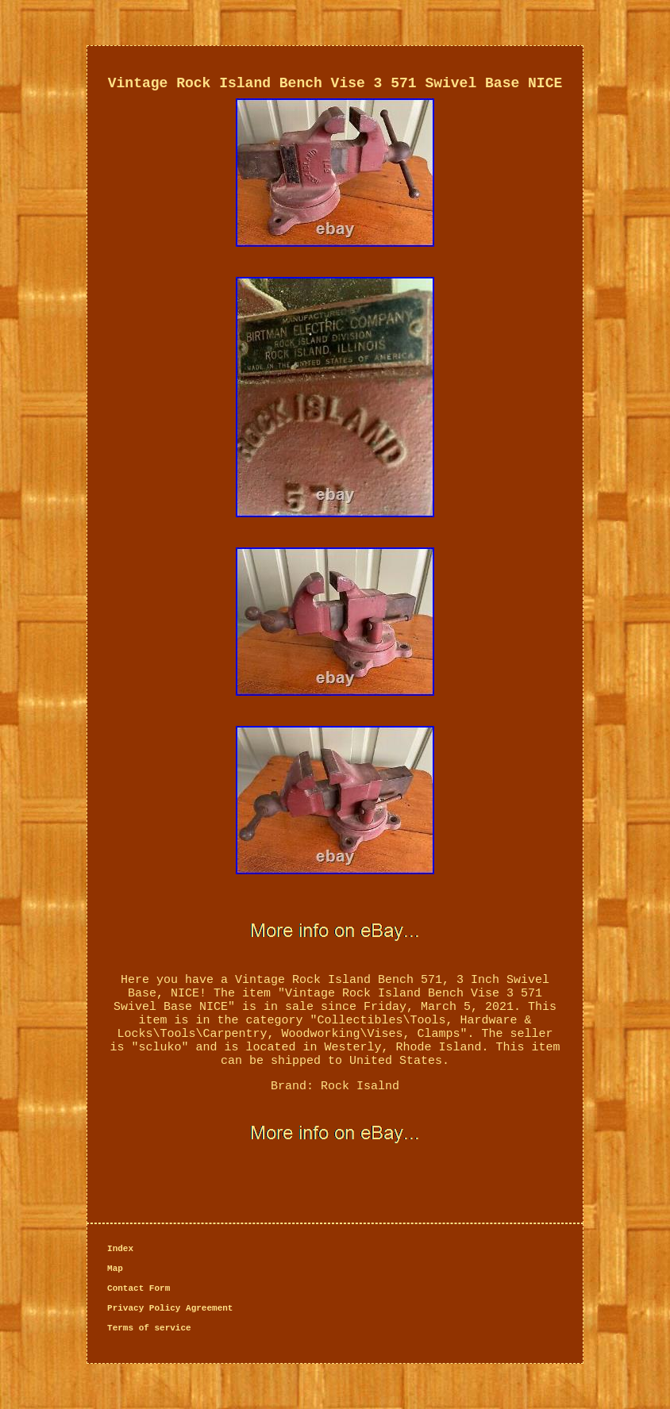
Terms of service (149, 1328)
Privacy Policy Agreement (170, 1308)
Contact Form (138, 1288)
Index (120, 1249)
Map (115, 1268)
